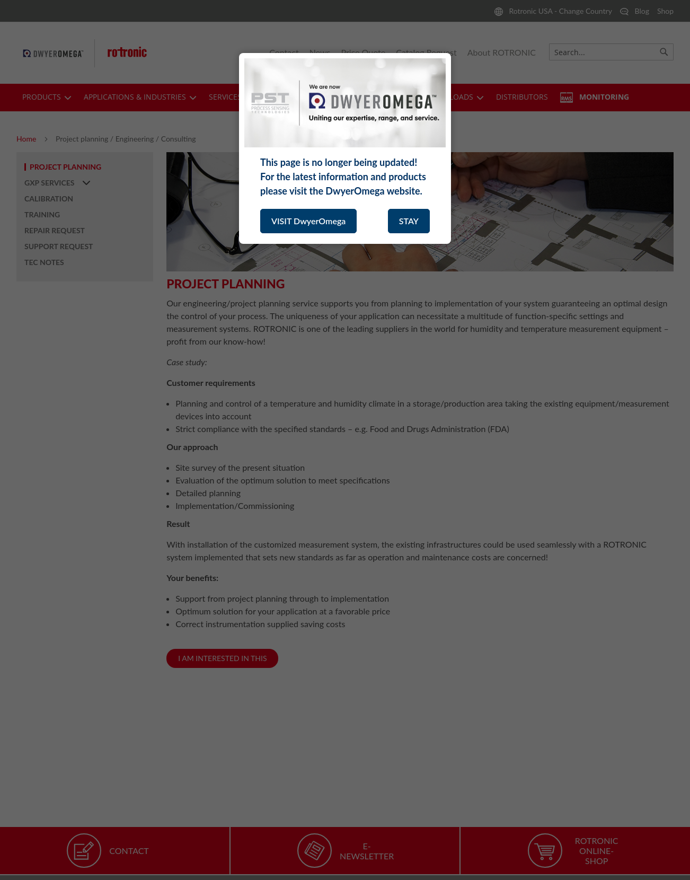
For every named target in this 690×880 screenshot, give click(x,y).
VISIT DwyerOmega (308, 221)
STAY (409, 221)
